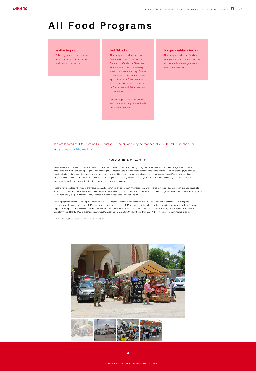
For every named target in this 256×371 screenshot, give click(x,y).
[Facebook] (123, 353)
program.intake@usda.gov (179, 212)
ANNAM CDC (20, 9)
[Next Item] (180, 281)
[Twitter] (128, 353)
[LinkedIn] (133, 353)
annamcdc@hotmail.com (78, 149)
